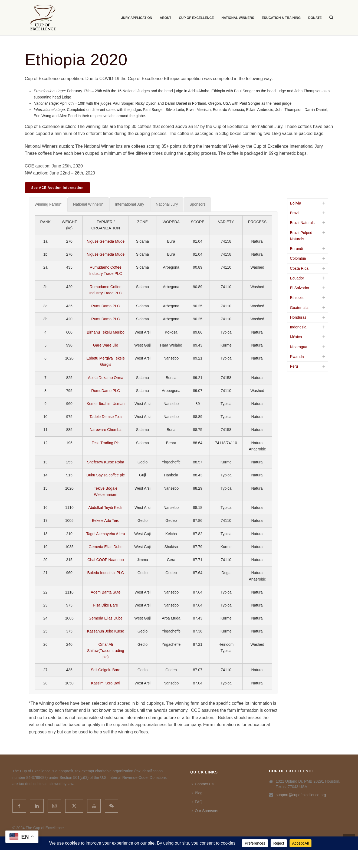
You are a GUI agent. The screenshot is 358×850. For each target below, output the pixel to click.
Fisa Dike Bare (105, 605)
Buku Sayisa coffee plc (106, 475)
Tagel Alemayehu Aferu (105, 534)
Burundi (296, 248)
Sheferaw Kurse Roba (105, 462)
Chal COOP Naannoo (105, 560)
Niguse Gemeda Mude (105, 241)
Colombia (298, 258)
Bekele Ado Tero (105, 520)
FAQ (197, 802)
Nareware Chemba (105, 429)
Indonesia (298, 327)
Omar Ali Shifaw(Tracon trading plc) (105, 650)
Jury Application (136, 18)
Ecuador (297, 278)
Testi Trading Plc (106, 443)
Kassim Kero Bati (105, 683)
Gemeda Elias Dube (106, 547)
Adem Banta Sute (105, 592)
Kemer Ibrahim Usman (105, 403)
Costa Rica (299, 268)
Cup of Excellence (196, 18)
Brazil (295, 213)
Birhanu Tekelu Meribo (105, 332)
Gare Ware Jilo (105, 345)
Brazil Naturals (302, 222)
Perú (294, 366)
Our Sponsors (205, 811)
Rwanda (297, 356)
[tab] (48, 204)
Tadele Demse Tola (106, 416)
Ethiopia (297, 297)
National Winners (237, 18)
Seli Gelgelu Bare (105, 670)
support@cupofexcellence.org (301, 795)
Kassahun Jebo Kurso (105, 631)
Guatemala (299, 307)
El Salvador (300, 288)
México (296, 337)
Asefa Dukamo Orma (105, 377)
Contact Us (203, 784)
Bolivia (295, 203)
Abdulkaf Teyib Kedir (105, 507)
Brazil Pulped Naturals (301, 235)
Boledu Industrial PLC (105, 573)
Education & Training (281, 18)
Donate (315, 18)
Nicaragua (298, 347)
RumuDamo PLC (105, 306)
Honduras (298, 317)
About (166, 18)
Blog (197, 793)
